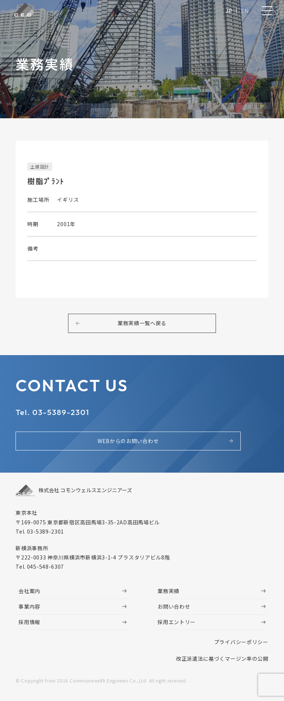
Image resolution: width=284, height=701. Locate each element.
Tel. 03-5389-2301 (58, 415)
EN (244, 12)
